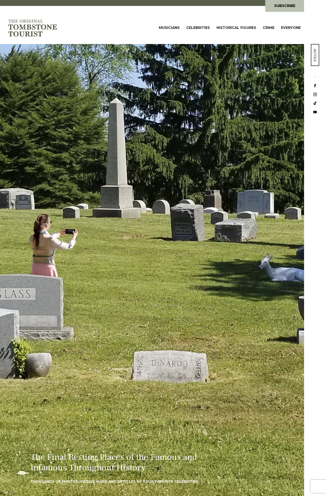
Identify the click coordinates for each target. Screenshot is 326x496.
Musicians (169, 28)
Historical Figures (236, 28)
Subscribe (284, 6)
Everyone (291, 28)
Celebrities (198, 28)
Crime (268, 28)
